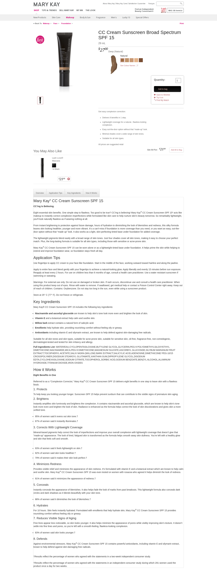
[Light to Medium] (132, 60)
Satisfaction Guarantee (137, 3)
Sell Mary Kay (66, 10)
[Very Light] (136, 60)
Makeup (70, 17)
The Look (90, 10)
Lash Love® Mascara (57, 159)
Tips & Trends (49, 10)
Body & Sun (85, 17)
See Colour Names (127, 65)
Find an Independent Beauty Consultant (144, 10)
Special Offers (142, 17)
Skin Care (56, 17)
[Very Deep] (141, 60)
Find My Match (162, 100)
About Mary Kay (109, 3)
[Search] (170, 4)
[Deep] (65, 61)
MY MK (79, 10)
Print (182, 23)
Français (151, 3)
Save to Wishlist (163, 95)
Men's (114, 17)
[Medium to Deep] (127, 60)
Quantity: (159, 79)
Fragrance (100, 17)
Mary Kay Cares (121, 3)
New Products (39, 17)
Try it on (159, 97)
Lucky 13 (126, 17)
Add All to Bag (176, 150)
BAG (175, 10)
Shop (36, 10)
